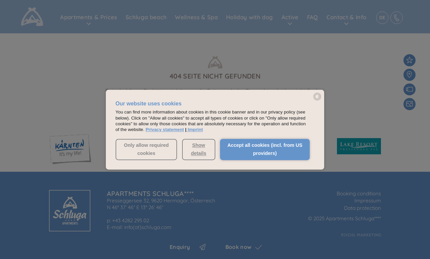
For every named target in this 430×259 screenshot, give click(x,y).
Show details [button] (198, 149)
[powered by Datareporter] (317, 100)
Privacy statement (164, 129)
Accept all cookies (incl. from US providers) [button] (264, 149)
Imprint (195, 129)
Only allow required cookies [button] (146, 149)
